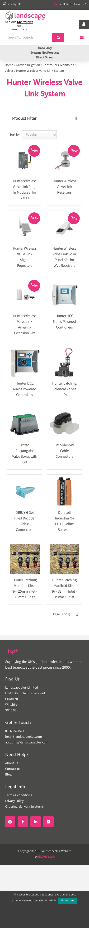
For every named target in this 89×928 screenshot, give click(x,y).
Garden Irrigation (28, 65)
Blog (8, 774)
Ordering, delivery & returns (24, 806)
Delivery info (12, 4)
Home (9, 65)
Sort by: (14, 135)
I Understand (67, 901)
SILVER (46, 857)
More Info (50, 901)
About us (11, 763)
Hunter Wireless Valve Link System (40, 71)
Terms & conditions (18, 795)
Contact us (12, 769)
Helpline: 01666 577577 (70, 4)
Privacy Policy (14, 801)
